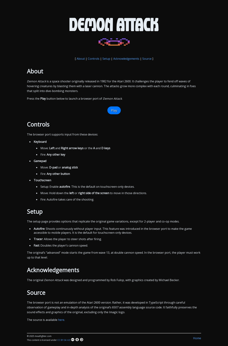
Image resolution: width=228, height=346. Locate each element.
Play (114, 110)
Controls (93, 59)
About (81, 59)
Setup (106, 59)
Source (147, 59)
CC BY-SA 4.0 (70, 340)
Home (197, 338)
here (61, 320)
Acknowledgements (126, 59)
